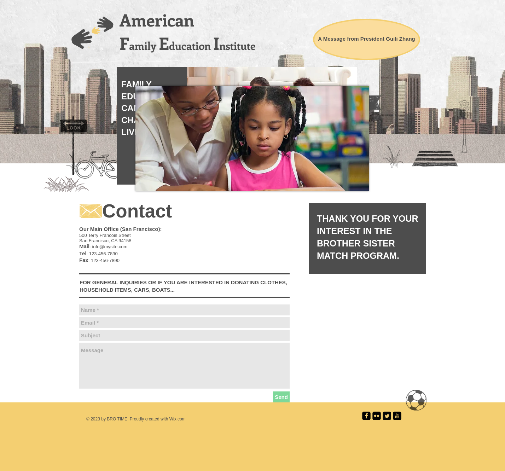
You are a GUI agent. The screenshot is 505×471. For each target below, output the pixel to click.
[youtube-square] (397, 416)
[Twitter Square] (387, 416)
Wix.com (177, 419)
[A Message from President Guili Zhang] (366, 39)
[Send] (281, 396)
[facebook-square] (366, 416)
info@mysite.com (109, 246)
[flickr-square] (376, 416)
